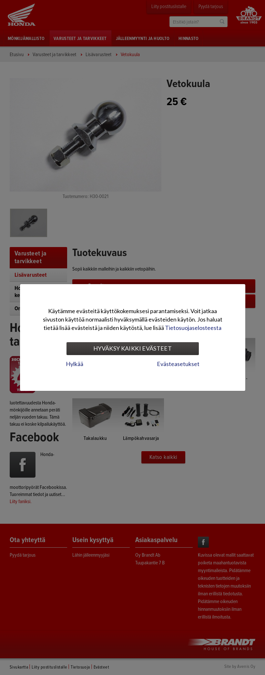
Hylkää (74, 363)
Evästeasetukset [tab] (178, 363)
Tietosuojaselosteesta (193, 327)
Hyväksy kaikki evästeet (132, 348)
